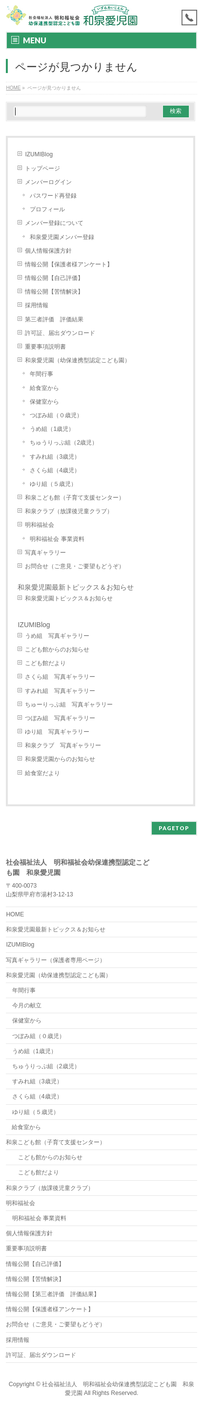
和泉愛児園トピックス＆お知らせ (69, 598)
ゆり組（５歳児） (53, 484)
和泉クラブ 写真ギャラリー (63, 745)
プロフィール (47, 209)
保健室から (44, 401)
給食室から (44, 388)
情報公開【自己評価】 (54, 278)
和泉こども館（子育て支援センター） (74, 497)
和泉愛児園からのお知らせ (60, 759)
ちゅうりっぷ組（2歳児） (64, 442)
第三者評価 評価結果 (54, 319)
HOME (15, 914)
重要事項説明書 (45, 346)
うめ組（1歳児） (52, 429)
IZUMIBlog (39, 154)
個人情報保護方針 (48, 250)
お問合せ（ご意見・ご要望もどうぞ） (74, 566)
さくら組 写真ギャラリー (60, 676)
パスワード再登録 (53, 195)
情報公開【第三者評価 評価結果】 (53, 1294)
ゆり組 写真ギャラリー (57, 731)
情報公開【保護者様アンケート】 (69, 264)
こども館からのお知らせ (57, 649)
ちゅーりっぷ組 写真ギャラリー (69, 704)
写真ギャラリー (45, 552)
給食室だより (42, 773)
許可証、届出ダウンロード (60, 333)
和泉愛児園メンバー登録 (62, 237)
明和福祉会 (39, 524)
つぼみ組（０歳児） (56, 415)
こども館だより (45, 663)
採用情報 (36, 305)
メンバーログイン (48, 182)
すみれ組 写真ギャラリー (60, 690)
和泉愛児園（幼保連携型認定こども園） (80, 360)
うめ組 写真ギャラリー (57, 635)
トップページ (42, 168)
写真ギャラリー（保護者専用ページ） (55, 960)
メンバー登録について (54, 223)
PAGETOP (174, 828)
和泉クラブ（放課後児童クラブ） (69, 511)
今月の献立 (26, 1005)
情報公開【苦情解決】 (54, 291)
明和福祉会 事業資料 (57, 539)
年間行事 (41, 374)
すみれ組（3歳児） (55, 456)
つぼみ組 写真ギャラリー (60, 718)
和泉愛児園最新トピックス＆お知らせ (76, 587)
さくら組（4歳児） (55, 470)
